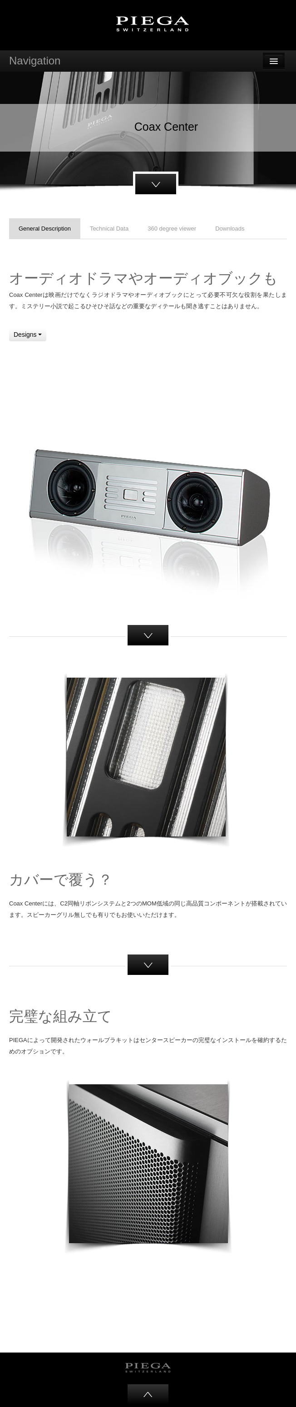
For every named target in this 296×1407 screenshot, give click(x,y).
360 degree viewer (172, 228)
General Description (45, 228)
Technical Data (109, 228)
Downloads (229, 228)
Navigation (34, 60)
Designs (28, 334)
